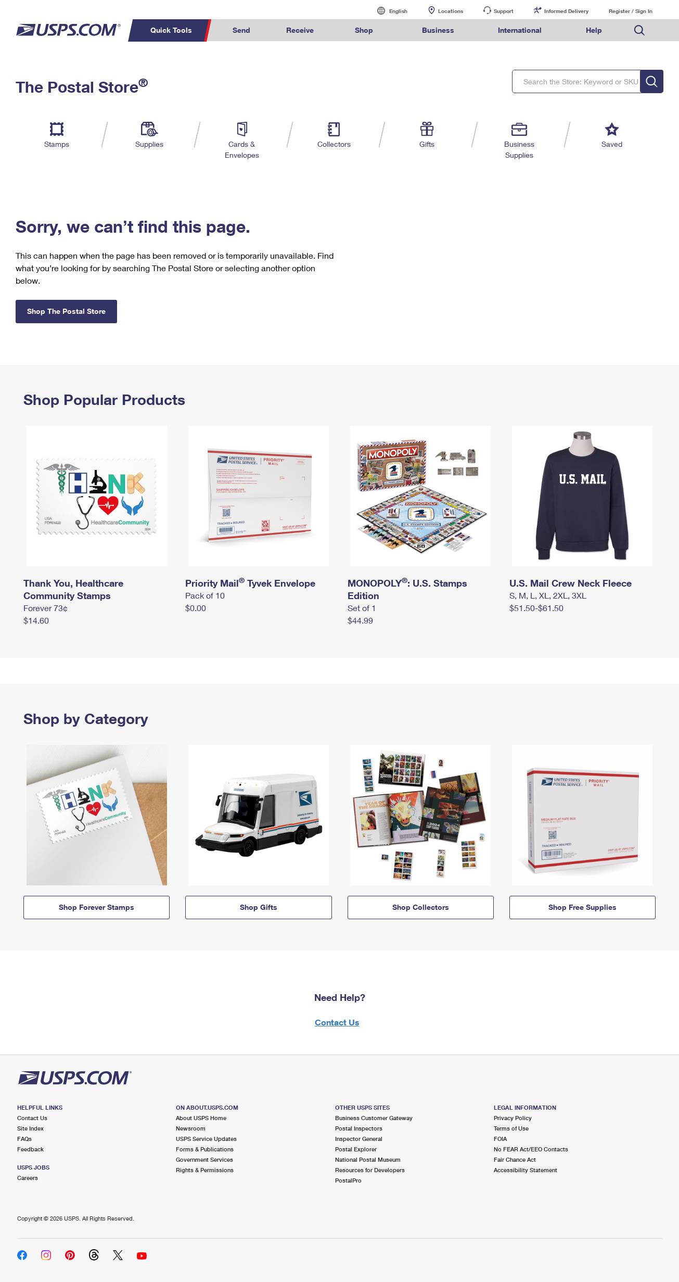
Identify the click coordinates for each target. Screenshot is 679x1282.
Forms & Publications (205, 1149)
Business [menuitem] (438, 30)
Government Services (204, 1159)
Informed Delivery (566, 11)
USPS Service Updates (206, 1138)
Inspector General (358, 1138)
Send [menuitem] (241, 30)
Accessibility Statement (525, 1169)
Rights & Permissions (205, 1169)
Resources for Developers (370, 1169)
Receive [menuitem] (300, 30)
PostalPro (348, 1180)
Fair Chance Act (515, 1159)
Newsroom (191, 1128)
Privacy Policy (513, 1117)
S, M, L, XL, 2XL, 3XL (547, 595)
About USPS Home (201, 1117)
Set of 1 (362, 608)
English (387, 11)
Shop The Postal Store (66, 311)
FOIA (500, 1138)
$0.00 (195, 608)
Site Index (30, 1128)
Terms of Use (511, 1128)
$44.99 (360, 620)
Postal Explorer (356, 1149)
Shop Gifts (258, 907)
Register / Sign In (630, 11)
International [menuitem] (520, 30)
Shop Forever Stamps (96, 907)
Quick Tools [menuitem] (171, 30)
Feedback (30, 1149)
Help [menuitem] (594, 30)
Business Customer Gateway (374, 1117)
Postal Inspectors (358, 1128)
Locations (450, 11)
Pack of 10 (205, 595)
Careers (27, 1177)
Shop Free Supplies (582, 907)
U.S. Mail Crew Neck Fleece (570, 583)
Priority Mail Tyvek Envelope (250, 583)
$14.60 (36, 620)
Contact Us (337, 1022)
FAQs (24, 1138)
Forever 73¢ (45, 608)
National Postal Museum (368, 1159)
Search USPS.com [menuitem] (639, 30)
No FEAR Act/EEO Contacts (531, 1149)
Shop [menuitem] (364, 30)
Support (504, 11)
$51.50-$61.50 (536, 608)
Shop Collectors (420, 907)
